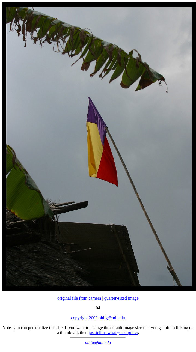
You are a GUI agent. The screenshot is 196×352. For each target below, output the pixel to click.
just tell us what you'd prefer (113, 332)
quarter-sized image (121, 298)
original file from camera (79, 298)
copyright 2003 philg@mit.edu (98, 317)
